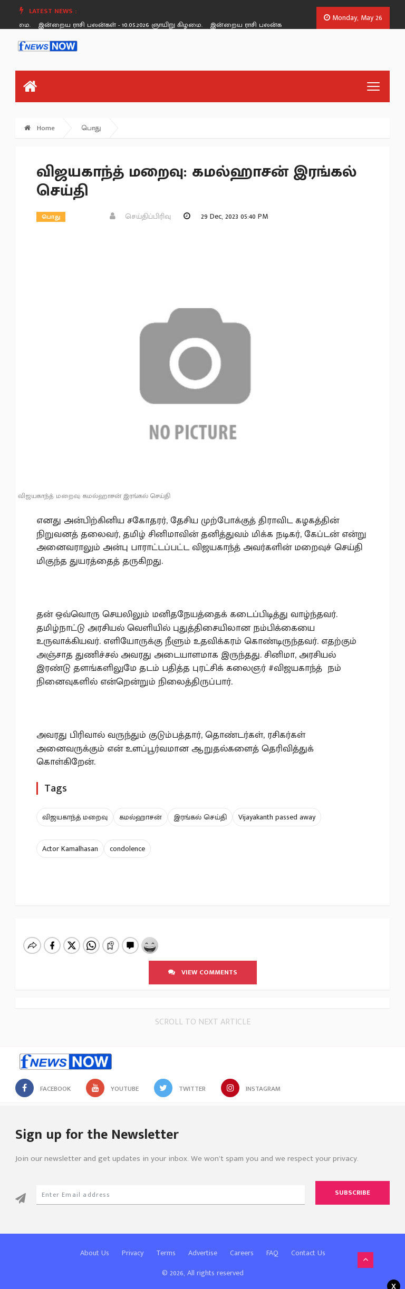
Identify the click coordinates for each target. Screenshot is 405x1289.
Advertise (202, 1244)
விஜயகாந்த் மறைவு (75, 817)
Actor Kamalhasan (70, 849)
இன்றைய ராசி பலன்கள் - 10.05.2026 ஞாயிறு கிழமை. (125, 25)
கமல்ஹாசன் (140, 817)
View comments (202, 963)
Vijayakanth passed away (276, 817)
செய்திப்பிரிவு (140, 216)
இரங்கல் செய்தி (200, 817)
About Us (94, 1244)
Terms (166, 1244)
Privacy (132, 1244)
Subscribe (352, 1183)
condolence (127, 849)
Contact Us (308, 1244)
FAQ (272, 1244)
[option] (129, 25)
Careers (242, 1244)
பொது (91, 128)
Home (39, 128)
